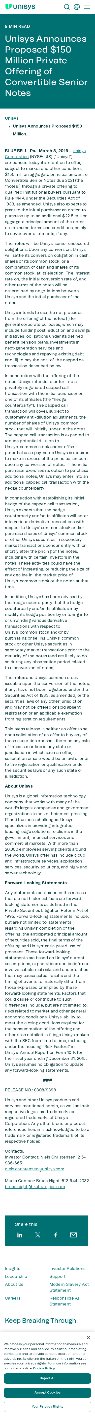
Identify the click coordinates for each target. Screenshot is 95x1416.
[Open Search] (67, 7)
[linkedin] (20, 1235)
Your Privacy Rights (47, 1406)
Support (58, 1277)
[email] (73, 1235)
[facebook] (56, 1235)
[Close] (88, 1337)
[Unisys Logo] (20, 7)
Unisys (12, 118)
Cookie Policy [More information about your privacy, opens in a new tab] (44, 1368)
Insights (12, 1269)
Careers (12, 1298)
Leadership (16, 1277)
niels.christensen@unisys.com (34, 1169)
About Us (14, 1285)
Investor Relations (68, 1269)
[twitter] (38, 1235)
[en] (77, 7)
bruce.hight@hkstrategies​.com (35, 1187)
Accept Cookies (47, 1392)
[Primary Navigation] (87, 7)
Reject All (47, 1378)
